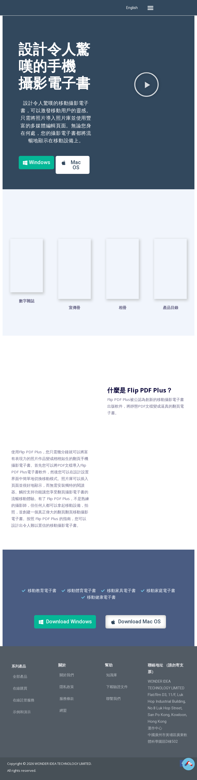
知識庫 (111, 675)
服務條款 (67, 698)
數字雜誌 (26, 307)
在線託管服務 (23, 700)
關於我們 (67, 675)
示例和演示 (22, 712)
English (132, 8)
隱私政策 (67, 686)
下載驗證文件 (117, 686)
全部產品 (20, 676)
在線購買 (20, 688)
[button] (150, 8)
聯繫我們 (113, 698)
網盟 (63, 710)
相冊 (122, 307)
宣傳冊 (74, 307)
